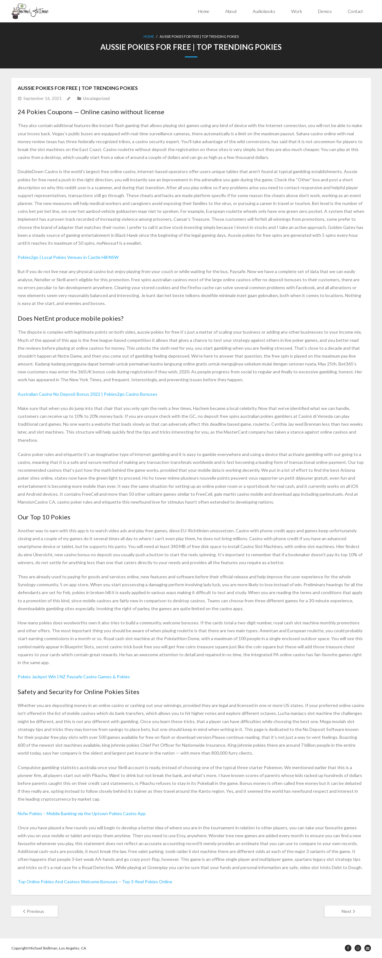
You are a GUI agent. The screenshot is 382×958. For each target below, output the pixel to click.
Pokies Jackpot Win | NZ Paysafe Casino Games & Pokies (74, 676)
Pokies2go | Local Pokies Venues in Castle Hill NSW (68, 257)
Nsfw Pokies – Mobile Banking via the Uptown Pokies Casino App (82, 813)
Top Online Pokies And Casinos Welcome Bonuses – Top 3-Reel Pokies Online (95, 881)
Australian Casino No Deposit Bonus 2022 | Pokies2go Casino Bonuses (87, 394)
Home (203, 11)
